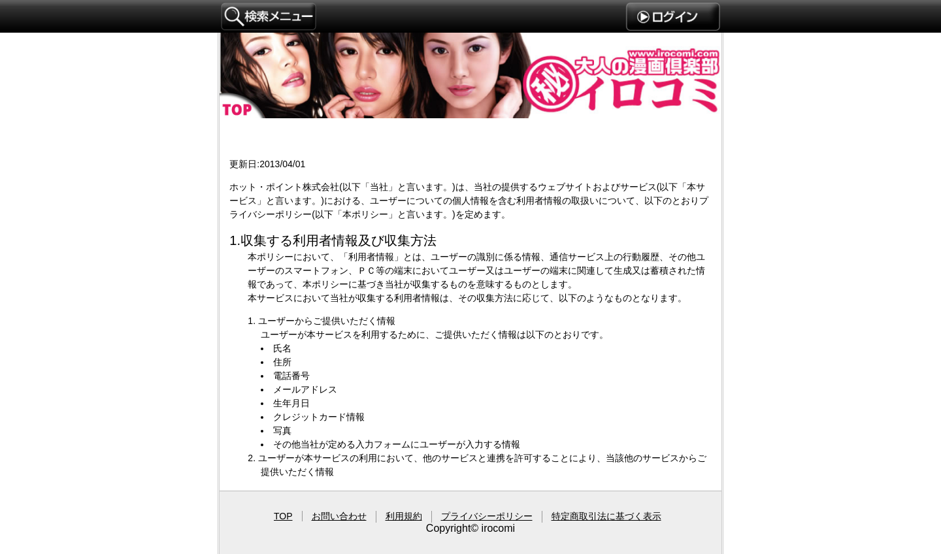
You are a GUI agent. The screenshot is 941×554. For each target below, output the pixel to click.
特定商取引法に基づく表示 (606, 516)
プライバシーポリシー (470, 314)
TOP (283, 516)
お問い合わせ (339, 516)
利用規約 (404, 516)
